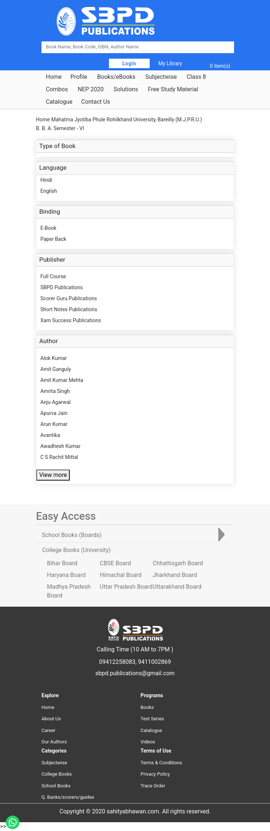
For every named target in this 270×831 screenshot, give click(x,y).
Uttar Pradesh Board (126, 586)
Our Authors (54, 741)
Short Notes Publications (68, 309)
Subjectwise (161, 77)
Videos (148, 741)
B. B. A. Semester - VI (60, 128)
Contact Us (95, 102)
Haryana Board (66, 574)
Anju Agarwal (55, 402)
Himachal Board (121, 574)
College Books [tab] (76, 550)
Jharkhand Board (175, 574)
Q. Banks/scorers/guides (67, 797)
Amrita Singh (55, 391)
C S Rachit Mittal (59, 457)
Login (129, 63)
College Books (56, 774)
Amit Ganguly (55, 369)
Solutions (125, 89)
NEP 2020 (91, 89)
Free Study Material (173, 89)
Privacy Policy (155, 774)
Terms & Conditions (161, 762)
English (48, 191)
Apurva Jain (54, 413)
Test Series (152, 718)
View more (53, 474)
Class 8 (196, 77)
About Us (51, 718)
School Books (55, 785)
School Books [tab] (72, 535)
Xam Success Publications (70, 320)
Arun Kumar (54, 424)
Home (54, 77)
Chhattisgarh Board (178, 563)
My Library (170, 63)
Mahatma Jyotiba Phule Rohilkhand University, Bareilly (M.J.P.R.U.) (126, 119)
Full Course (53, 276)
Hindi (46, 180)
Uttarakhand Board (177, 586)
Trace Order (153, 785)
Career (48, 730)
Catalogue (59, 102)
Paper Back (53, 239)
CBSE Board (115, 563)
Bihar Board (62, 563)
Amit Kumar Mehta (61, 380)
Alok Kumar (53, 358)
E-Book (48, 228)
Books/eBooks (116, 77)
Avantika (50, 435)
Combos (57, 89)
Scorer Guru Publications (68, 298)
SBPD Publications (61, 287)
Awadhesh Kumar (60, 446)
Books (147, 707)
